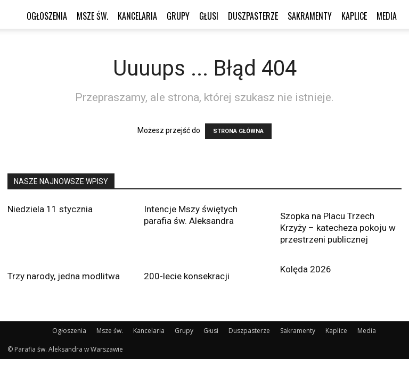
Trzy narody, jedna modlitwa (63, 276)
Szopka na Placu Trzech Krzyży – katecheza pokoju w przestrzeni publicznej (338, 228)
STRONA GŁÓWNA (238, 131)
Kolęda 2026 (305, 269)
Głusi (208, 16)
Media (387, 16)
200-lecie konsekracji (187, 276)
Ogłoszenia (47, 16)
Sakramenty (310, 16)
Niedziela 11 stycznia (50, 209)
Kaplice (354, 16)
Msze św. (92, 16)
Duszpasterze (253, 16)
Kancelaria (137, 16)
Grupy (178, 16)
